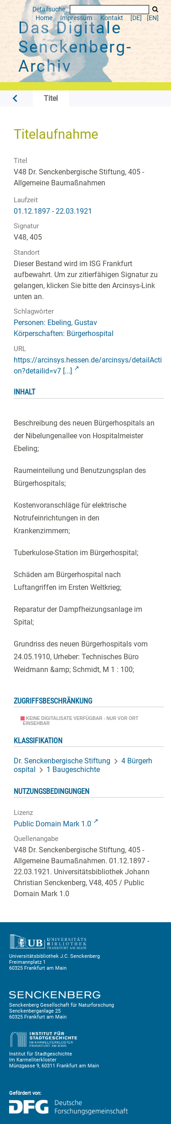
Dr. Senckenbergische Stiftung (62, 760)
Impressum (76, 18)
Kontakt (111, 18)
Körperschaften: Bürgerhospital (64, 333)
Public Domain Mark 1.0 (52, 823)
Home (44, 18)
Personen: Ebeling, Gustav (55, 322)
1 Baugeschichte (73, 769)
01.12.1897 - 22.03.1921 (53, 211)
